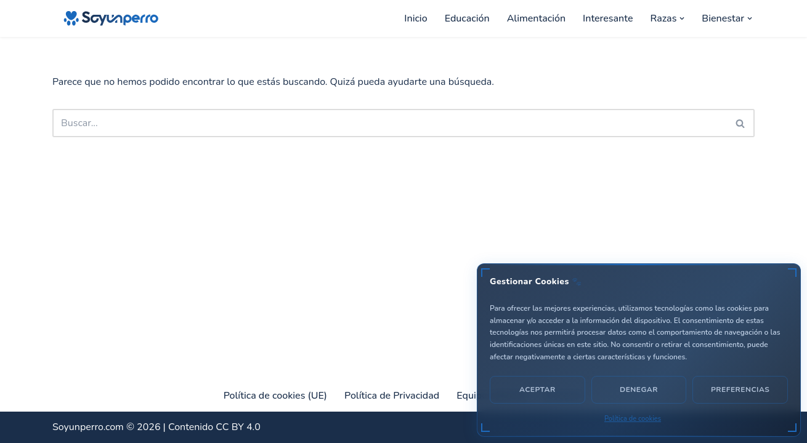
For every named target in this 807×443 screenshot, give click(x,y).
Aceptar (537, 389)
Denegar (639, 389)
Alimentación (536, 18)
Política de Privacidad (391, 395)
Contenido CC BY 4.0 (214, 427)
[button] (681, 18)
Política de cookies (632, 418)
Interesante (608, 18)
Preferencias (740, 389)
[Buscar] (389, 123)
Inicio (415, 18)
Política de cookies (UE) (275, 395)
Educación (467, 18)
